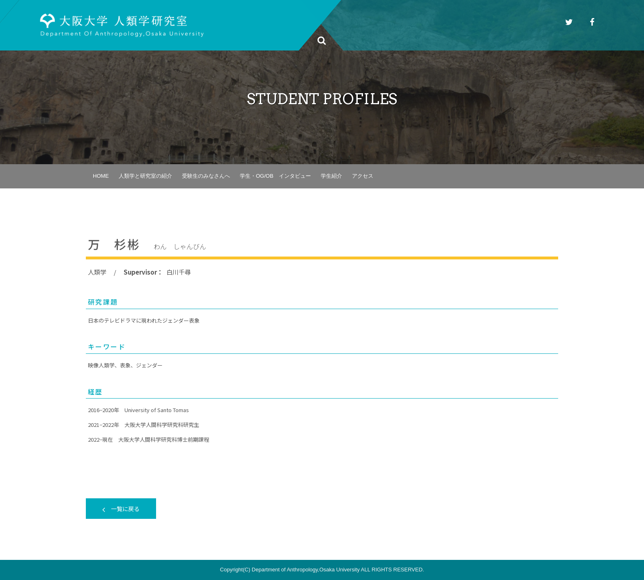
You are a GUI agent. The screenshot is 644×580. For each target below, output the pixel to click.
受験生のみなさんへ (206, 176)
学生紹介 (331, 176)
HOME (101, 176)
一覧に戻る (121, 508)
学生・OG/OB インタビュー (275, 176)
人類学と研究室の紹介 (145, 176)
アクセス (362, 176)
